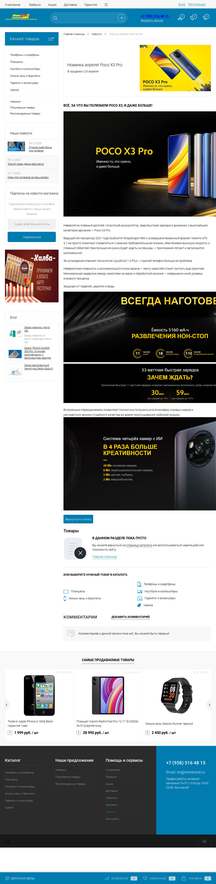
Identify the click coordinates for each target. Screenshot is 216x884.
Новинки (15, 101)
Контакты (112, 804)
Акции (52, 4)
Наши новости (21, 133)
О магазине (12, 4)
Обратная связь (20, 878)
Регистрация (196, 4)
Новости (111, 811)
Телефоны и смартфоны (156, 584)
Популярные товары (22, 107)
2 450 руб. (160, 732)
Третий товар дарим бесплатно (26, 164)
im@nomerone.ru (191, 772)
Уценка (145, 605)
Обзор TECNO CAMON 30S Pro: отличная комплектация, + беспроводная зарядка (37, 353)
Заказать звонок (152, 20)
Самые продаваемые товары (108, 660)
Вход (181, 4)
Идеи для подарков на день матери (28, 177)
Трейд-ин (35, 4)
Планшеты (74, 591)
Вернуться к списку (78, 519)
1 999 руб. (23, 732)
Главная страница (104, 556)
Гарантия (90, 4)
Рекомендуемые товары (25, 113)
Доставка (70, 4)
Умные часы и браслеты (82, 598)
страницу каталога (139, 545)
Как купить (112, 818)
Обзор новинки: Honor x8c (37, 329)
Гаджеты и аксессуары (156, 598)
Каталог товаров (32, 38)
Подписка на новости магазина (34, 193)
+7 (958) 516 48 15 (155, 16)
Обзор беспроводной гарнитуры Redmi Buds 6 (38, 367)
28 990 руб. (92, 732)
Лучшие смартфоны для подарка (40, 149)
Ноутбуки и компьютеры (157, 591)
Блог (13, 317)
